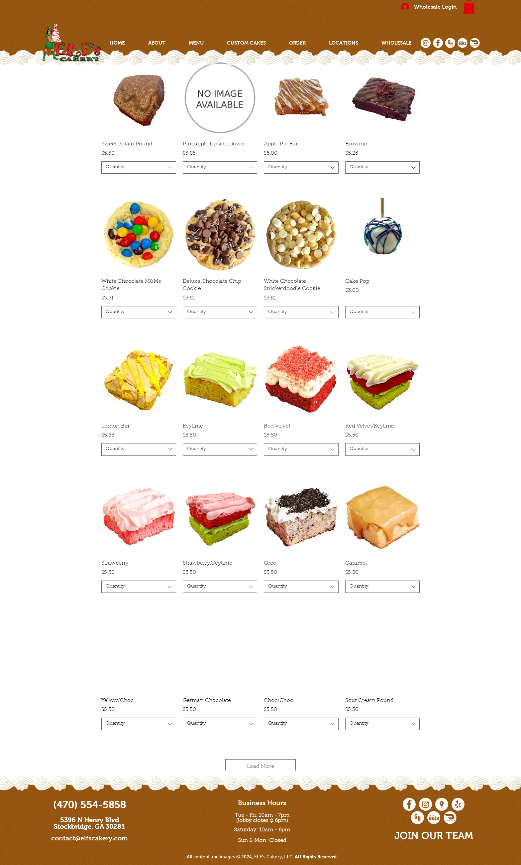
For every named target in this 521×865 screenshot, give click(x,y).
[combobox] (138, 167)
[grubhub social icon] (450, 43)
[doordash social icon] (475, 43)
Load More (260, 766)
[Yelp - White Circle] (458, 804)
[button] (469, 7)
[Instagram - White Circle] (426, 43)
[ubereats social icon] (463, 43)
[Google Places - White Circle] (441, 804)
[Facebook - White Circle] (438, 43)
